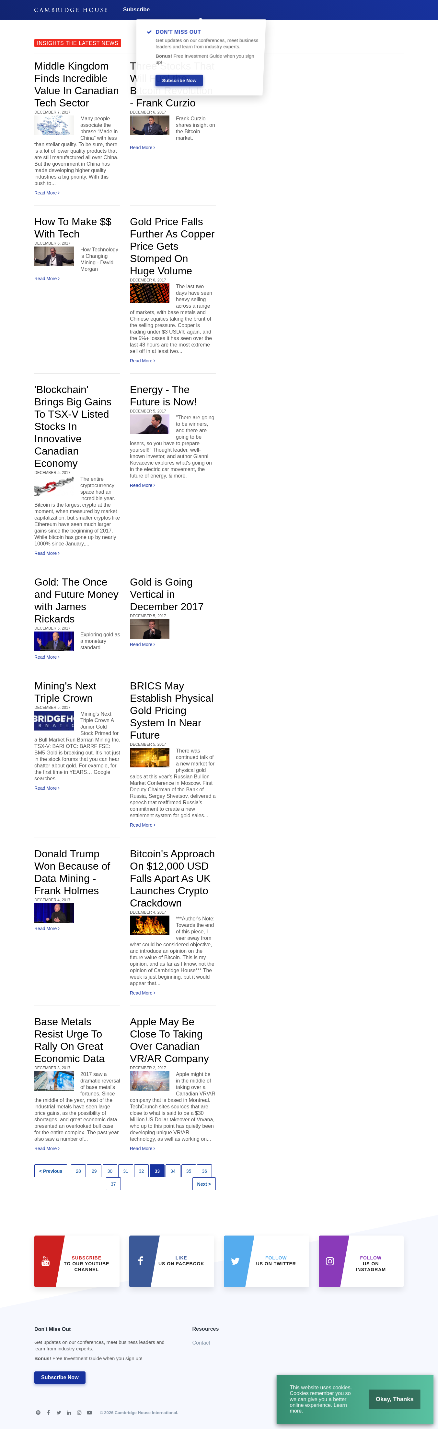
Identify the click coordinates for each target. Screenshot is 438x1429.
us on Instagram (371, 1263)
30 (110, 1171)
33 (157, 1171)
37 (113, 1184)
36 (204, 1171)
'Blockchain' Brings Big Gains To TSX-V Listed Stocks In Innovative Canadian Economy (72, 426)
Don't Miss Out (105, 1345)
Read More (47, 192)
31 (125, 1171)
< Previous (50, 1171)
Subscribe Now (60, 1377)
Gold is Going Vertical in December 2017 (167, 594)
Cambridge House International (146, 1412)
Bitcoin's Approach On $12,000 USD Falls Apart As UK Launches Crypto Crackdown (172, 878)
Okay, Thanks (386, 1404)
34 (173, 1171)
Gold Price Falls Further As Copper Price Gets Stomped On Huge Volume (172, 246)
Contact (201, 1343)
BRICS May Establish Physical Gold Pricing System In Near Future (171, 710)
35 (188, 1171)
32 (141, 1171)
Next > (204, 1184)
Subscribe (136, 9)
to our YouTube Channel (86, 1263)
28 (78, 1171)
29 (94, 1171)
